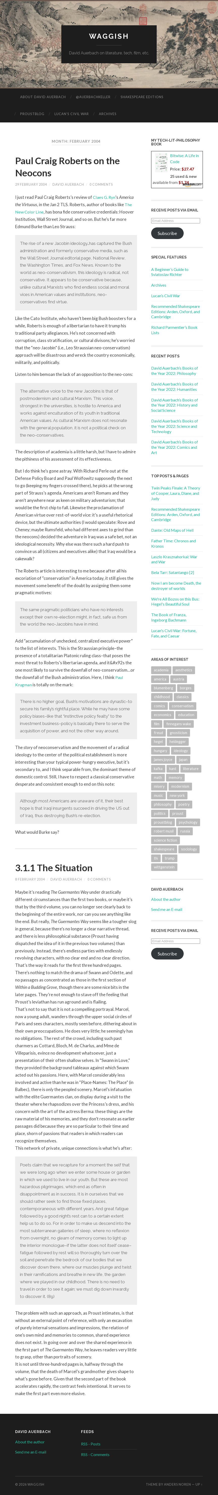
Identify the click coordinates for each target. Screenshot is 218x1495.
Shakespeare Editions (142, 97)
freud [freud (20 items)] (158, 733)
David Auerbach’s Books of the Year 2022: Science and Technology (174, 426)
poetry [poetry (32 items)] (183, 804)
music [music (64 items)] (158, 795)
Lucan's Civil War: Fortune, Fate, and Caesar (173, 633)
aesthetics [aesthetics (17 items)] (183, 670)
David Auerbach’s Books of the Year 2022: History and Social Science (174, 405)
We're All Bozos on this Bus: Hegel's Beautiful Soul (175, 601)
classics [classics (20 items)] (183, 697)
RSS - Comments (95, 1454)
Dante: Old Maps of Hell (172, 530)
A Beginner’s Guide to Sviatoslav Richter (169, 272)
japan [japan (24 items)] (183, 760)
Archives (108, 114)
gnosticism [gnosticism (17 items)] (178, 733)
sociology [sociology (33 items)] (189, 849)
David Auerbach (68, 184)
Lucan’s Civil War (71, 114)
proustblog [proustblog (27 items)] (163, 822)
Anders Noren (177, 1485)
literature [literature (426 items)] (191, 768)
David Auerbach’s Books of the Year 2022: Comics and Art (174, 447)
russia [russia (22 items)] (185, 831)
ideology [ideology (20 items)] (181, 751)
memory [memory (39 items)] (175, 777)
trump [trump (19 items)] (170, 858)
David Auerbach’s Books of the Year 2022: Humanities (174, 386)
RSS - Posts (90, 1443)
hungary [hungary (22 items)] (160, 751)
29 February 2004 (31, 184)
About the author (166, 899)
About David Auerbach (43, 97)
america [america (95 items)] (160, 679)
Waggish (109, 36)
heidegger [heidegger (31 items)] (178, 742)
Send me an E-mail (166, 909)
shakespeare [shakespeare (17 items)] (164, 849)
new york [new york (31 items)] (177, 795)
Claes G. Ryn (104, 197)
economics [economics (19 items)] (162, 715)
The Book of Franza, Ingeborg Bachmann (168, 617)
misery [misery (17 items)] (159, 786)
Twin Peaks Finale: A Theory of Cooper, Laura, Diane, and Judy (175, 493)
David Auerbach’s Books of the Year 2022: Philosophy (174, 371)
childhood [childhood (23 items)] (162, 697)
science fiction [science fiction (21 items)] (165, 840)
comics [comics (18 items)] (159, 706)
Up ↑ (199, 1485)
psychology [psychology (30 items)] (188, 822)
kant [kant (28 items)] (172, 768)
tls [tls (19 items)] (156, 858)
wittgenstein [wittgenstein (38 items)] (164, 867)
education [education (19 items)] (186, 715)
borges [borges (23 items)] (186, 688)
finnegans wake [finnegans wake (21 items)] (178, 724)
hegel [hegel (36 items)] (158, 742)
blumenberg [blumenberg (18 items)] (163, 688)
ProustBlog (32, 114)
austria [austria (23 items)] (178, 679)
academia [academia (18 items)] (161, 670)
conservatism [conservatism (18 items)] (183, 706)
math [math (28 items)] (158, 777)
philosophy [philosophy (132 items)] (163, 804)
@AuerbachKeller (93, 97)
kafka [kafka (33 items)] (158, 768)
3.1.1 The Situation (56, 868)
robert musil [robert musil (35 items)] (164, 831)
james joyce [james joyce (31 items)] (163, 760)
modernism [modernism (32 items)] (180, 786)
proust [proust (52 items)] (177, 813)
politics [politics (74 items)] (160, 813)
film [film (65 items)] (156, 724)
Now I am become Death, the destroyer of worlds (176, 586)
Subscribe (167, 233)
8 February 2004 (30, 880)
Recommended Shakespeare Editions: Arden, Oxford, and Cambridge (175, 311)
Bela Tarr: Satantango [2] (172, 572)
